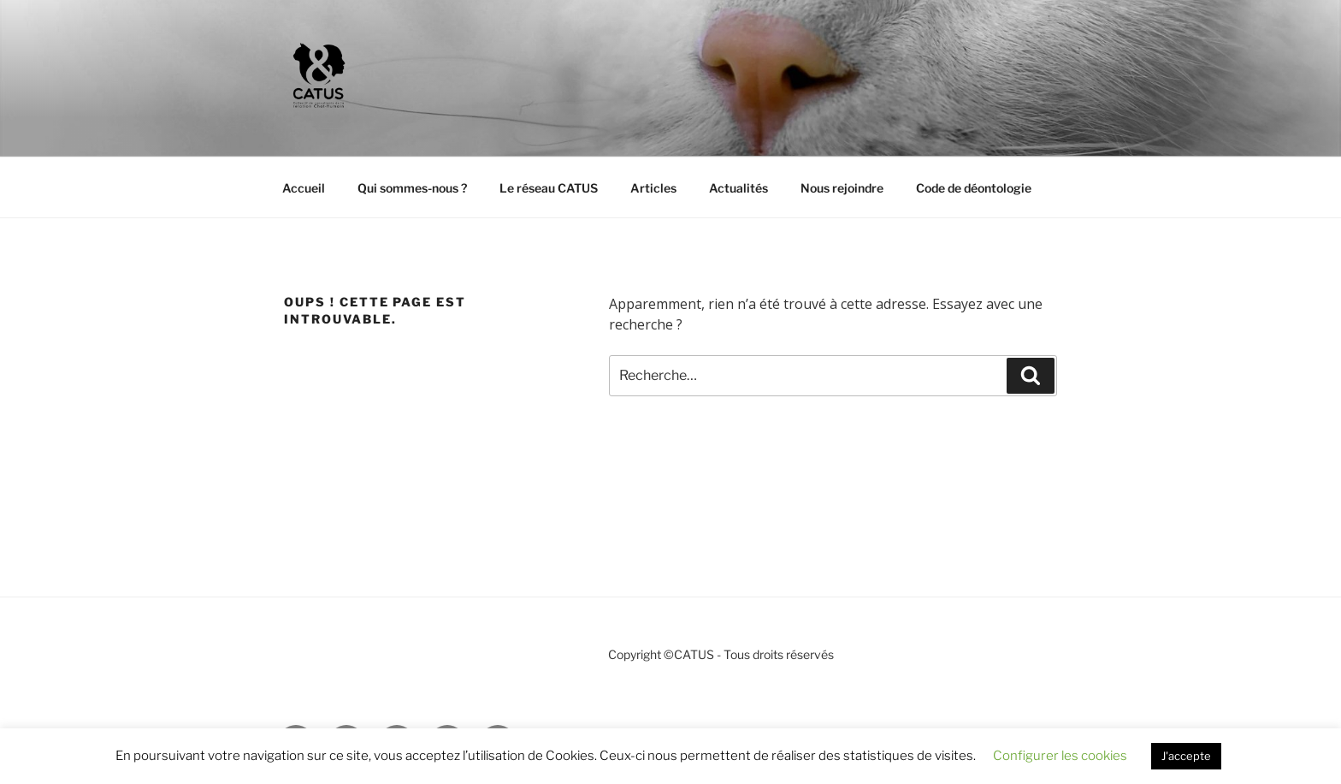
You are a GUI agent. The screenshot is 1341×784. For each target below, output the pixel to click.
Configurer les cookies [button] (1060, 755)
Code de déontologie (973, 188)
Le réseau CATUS (548, 188)
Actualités (738, 188)
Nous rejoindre (841, 188)
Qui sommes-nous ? (412, 188)
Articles (653, 188)
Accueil (303, 188)
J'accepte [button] (1186, 756)
